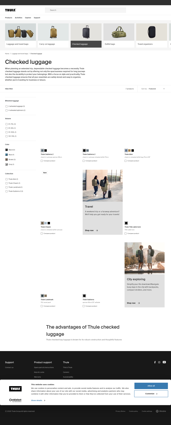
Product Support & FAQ (43, 391)
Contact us (9, 367)
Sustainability (68, 377)
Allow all (151, 406)
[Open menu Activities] (20, 17)
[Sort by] (157, 89)
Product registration (41, 386)
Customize (151, 413)
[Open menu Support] (38, 17)
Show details (36, 420)
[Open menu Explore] (29, 17)
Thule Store (67, 396)
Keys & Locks (39, 372)
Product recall (39, 382)
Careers (66, 372)
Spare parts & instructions (44, 367)
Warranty (37, 377)
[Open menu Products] (10, 17)
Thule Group (67, 391)
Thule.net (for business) (71, 382)
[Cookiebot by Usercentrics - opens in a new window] (15, 420)
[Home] (25, 10)
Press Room (67, 386)
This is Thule (67, 367)
